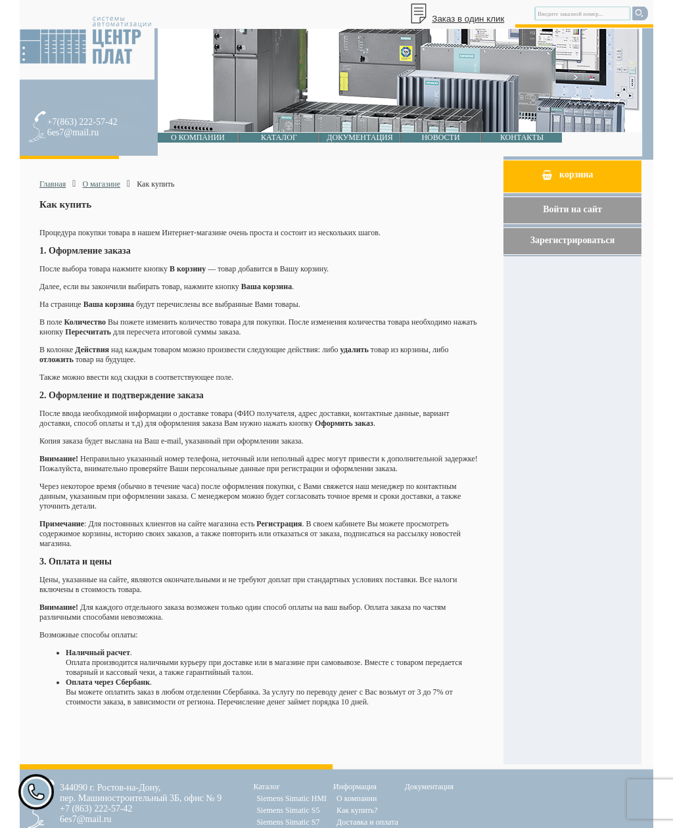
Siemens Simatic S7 (287, 822)
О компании (198, 137)
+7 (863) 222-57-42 (96, 809)
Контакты (522, 137)
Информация (355, 786)
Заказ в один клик (468, 19)
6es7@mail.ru (73, 132)
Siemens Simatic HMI (291, 798)
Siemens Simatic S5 (287, 810)
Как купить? (357, 810)
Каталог (279, 137)
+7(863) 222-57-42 (82, 122)
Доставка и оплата (367, 822)
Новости (440, 137)
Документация (360, 137)
